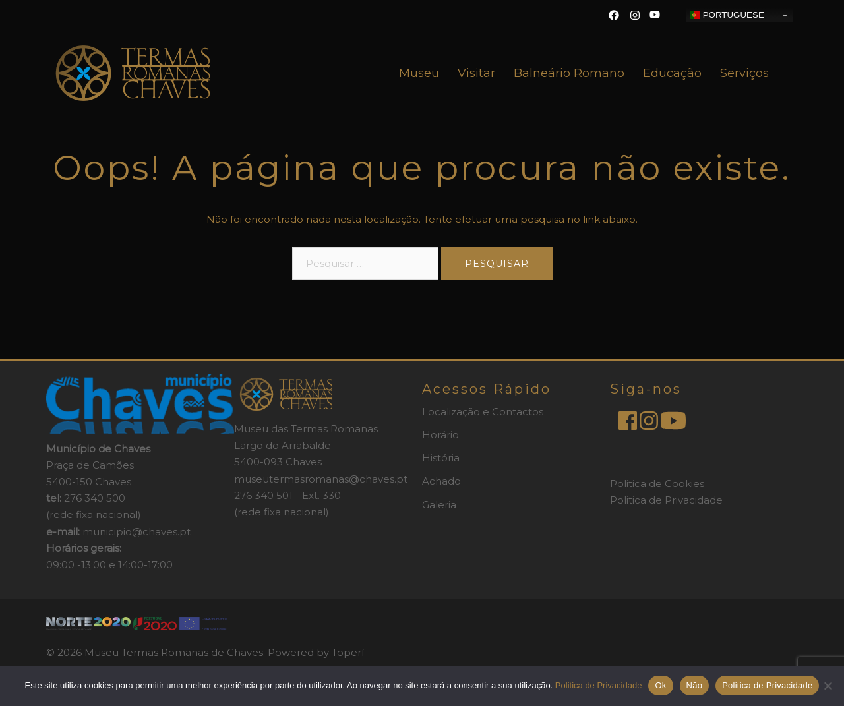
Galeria (439, 504)
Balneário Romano (569, 73)
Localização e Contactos (482, 411)
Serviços (744, 73)
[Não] (827, 685)
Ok (660, 685)
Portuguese (727, 15)
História (441, 458)
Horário (440, 434)
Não (694, 685)
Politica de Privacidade (666, 500)
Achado (441, 481)
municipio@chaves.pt (136, 531)
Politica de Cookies (657, 483)
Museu (419, 73)
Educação (672, 73)
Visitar (476, 73)
